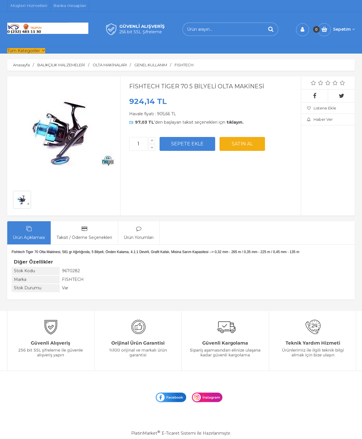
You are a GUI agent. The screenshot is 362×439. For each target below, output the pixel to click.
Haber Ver (320, 119)
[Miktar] (138, 144)
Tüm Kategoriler (23, 50)
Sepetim (344, 29)
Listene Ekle (321, 108)
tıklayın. (235, 122)
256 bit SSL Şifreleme (140, 31)
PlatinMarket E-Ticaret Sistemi (163, 433)
